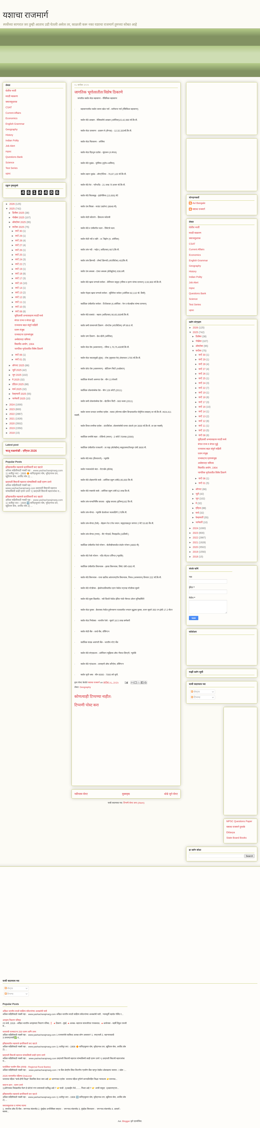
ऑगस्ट (199, 489)
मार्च (198, 512)
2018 (12, 432)
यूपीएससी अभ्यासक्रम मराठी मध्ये (29, 315)
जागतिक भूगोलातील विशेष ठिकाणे (29, 348)
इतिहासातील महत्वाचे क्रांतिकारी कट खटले (24, 467)
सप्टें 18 (19, 273)
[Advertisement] (109, 52)
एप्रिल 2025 (18, 384)
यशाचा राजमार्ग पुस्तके (235, 826)
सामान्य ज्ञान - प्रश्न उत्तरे (13, 1085)
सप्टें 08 (19, 311)
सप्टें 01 (19, 359)
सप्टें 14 (19, 287)
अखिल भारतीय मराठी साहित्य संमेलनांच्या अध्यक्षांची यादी (25, 1011)
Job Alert (10, 145)
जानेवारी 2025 (19, 398)
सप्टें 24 (19, 259)
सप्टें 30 (19, 231)
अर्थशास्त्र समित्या (23, 339)
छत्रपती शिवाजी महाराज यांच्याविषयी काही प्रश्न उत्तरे (28, 482)
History (9, 135)
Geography (85, 687)
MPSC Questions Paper (239, 821)
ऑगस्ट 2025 (18, 365)
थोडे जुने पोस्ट (171, 793)
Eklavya (230, 832)
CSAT (9, 107)
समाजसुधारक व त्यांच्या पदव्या (14, 1105)
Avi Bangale (198, 203)
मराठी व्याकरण (12, 96)
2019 (12, 428)
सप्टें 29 (19, 235)
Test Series (12, 168)
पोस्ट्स (195, 691)
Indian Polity (12, 140)
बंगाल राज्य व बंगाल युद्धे (25, 320)
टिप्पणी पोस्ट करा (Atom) (134, 802)
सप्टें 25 (19, 254)
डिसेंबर (199, 336)
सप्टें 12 (19, 297)
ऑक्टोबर (200, 346)
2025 (12, 208)
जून (197, 498)
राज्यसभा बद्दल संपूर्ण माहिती (26, 325)
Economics (11, 118)
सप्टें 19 (19, 269)
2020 (12, 423)
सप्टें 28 (19, 240)
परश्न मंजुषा (19, 329)
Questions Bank (14, 157)
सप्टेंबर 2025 (18, 227)
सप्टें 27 (19, 245)
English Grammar (15, 123)
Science (10, 162)
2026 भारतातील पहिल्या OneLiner (17, 1076)
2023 (12, 409)
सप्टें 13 (19, 292)
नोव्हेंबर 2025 (18, 217)
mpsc (8, 151)
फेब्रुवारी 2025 (19, 393)
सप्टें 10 (19, 306)
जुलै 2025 (17, 370)
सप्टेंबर (199, 350)
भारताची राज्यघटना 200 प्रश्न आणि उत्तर (19, 1031)
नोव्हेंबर (199, 341)
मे (196, 503)
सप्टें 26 (19, 250)
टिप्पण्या (195, 697)
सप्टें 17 (19, 278)
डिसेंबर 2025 (18, 212)
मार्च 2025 (17, 389)
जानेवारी (199, 522)
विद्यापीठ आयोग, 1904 (24, 344)
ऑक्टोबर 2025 (19, 222)
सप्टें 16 (19, 283)
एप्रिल (199, 508)
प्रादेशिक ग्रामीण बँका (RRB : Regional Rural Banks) (27, 1067)
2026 (12, 204)
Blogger (126, 1121)
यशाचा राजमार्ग (25, 15)
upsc (8, 173)
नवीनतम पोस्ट (81, 793)
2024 (12, 404)
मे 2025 (16, 379)
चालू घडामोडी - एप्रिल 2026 (21, 450)
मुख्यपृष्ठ (126, 793)
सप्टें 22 (19, 264)
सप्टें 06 (19, 354)
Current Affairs (13, 112)
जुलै (198, 493)
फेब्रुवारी (200, 517)
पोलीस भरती (11, 90)
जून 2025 (17, 375)
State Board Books (236, 837)
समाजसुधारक (11, 101)
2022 (12, 414)
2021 (12, 418)
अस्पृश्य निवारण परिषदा (12, 1020)
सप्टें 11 (19, 302)
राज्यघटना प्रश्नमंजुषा (24, 334)
